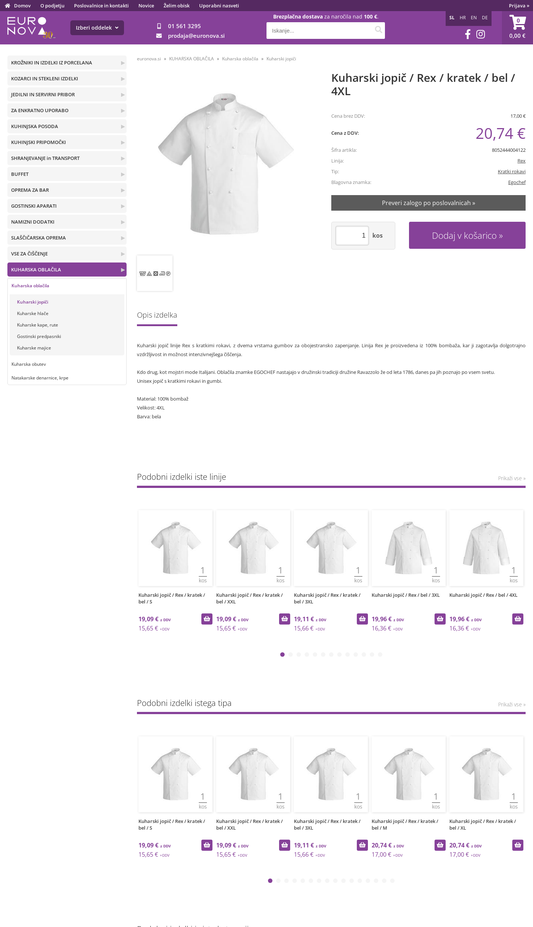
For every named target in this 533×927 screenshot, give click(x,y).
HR (463, 17)
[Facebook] (468, 34)
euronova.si (149, 59)
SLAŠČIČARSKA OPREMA (38, 237)
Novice (146, 5)
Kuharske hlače (32, 313)
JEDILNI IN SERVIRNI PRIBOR (43, 94)
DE (485, 17)
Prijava (519, 5)
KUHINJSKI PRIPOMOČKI (38, 142)
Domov (22, 5)
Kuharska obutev (28, 364)
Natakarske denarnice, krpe (39, 378)
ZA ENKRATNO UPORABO (39, 110)
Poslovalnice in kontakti (101, 5)
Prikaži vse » (512, 478)
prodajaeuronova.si (196, 35)
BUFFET (20, 174)
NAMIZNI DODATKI (32, 221)
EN (474, 17)
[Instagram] (480, 34)
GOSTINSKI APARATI (34, 206)
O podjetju (52, 5)
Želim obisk (177, 5)
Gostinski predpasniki (39, 336)
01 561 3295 (184, 26)
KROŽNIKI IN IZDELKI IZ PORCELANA (51, 62)
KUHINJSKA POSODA (34, 126)
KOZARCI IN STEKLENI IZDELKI (44, 78)
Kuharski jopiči (32, 302)
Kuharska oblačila (30, 285)
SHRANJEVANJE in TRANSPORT (45, 158)
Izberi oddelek (97, 27)
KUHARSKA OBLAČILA (36, 269)
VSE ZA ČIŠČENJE (29, 253)
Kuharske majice (34, 348)
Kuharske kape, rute (37, 325)
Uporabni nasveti (219, 5)
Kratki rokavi (512, 171)
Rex (521, 160)
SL (452, 17)
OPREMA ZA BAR (30, 190)
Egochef (517, 182)
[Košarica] (517, 27)
